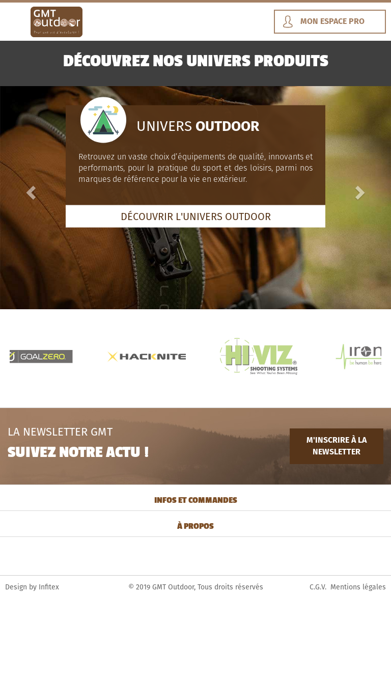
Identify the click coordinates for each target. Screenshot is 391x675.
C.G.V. (318, 587)
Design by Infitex (32, 587)
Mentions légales (358, 587)
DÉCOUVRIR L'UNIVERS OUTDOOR (196, 216)
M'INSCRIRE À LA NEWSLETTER (336, 445)
